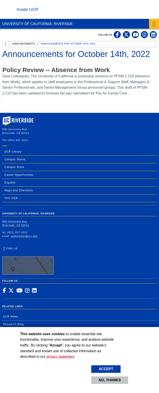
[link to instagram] (144, 34)
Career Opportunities (19, 174)
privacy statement (60, 356)
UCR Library (13, 151)
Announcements (23, 43)
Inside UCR (27, 9)
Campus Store (14, 167)
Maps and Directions (18, 190)
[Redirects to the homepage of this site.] (5, 44)
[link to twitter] (126, 34)
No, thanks (110, 380)
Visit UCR (11, 198)
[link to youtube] (135, 34)
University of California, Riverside (37, 24)
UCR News (10, 316)
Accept (106, 369)
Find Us (28, 261)
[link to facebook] (117, 34)
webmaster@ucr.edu (24, 236)
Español (10, 182)
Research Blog (13, 324)
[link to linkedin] (153, 34)
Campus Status (15, 159)
